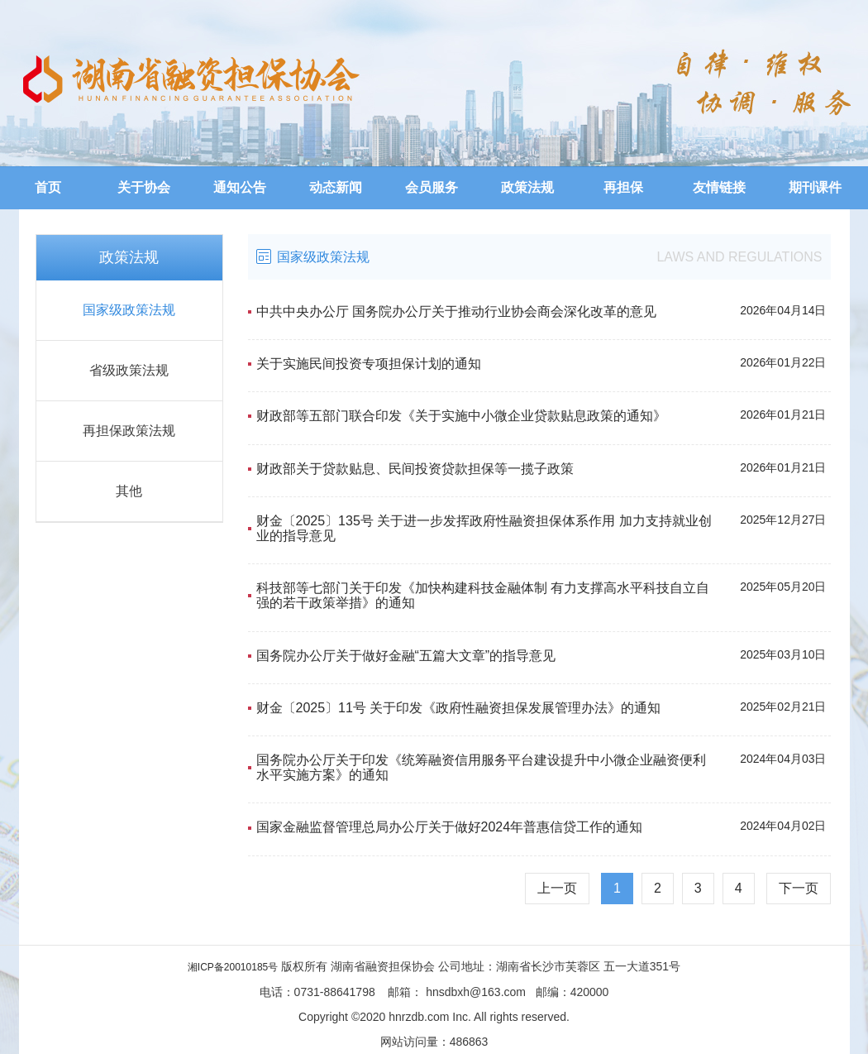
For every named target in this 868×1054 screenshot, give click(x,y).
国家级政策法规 (129, 310)
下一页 (798, 888)
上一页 (557, 888)
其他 (129, 491)
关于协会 (143, 187)
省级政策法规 (129, 370)
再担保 (623, 187)
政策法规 (527, 187)
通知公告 (239, 187)
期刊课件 (815, 187)
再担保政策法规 (129, 431)
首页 (48, 187)
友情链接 (719, 187)
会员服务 (431, 187)
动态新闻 (335, 187)
